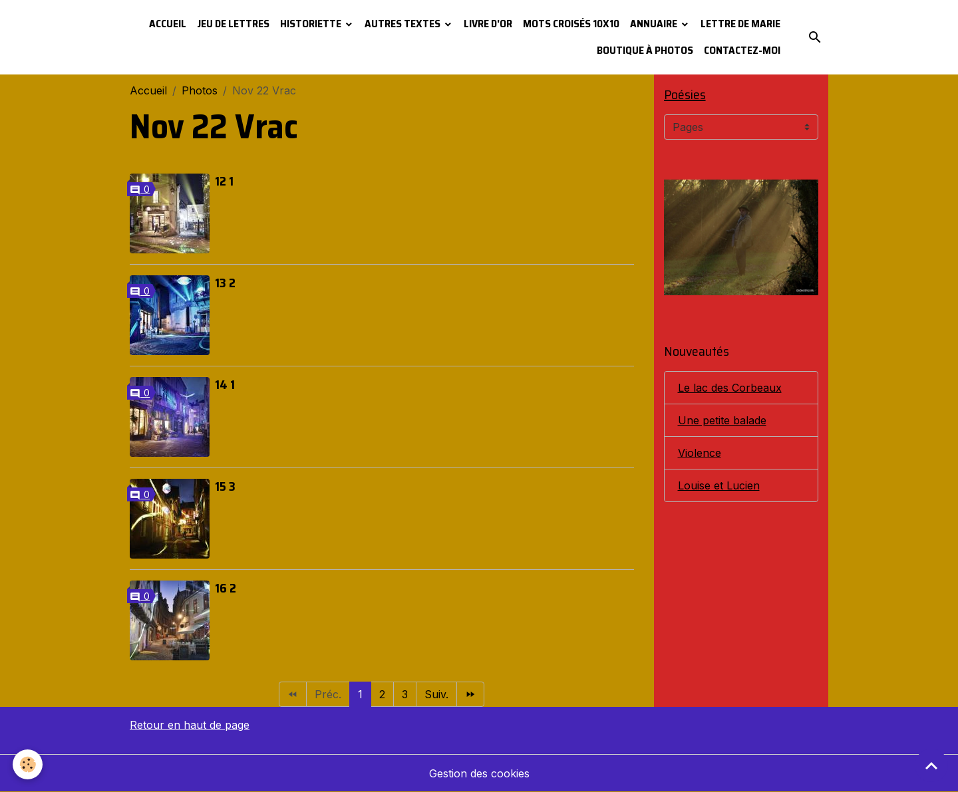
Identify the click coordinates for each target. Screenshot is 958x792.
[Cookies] (28, 764)
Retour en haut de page (189, 724)
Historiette (311, 23)
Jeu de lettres (233, 23)
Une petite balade (722, 420)
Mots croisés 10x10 (571, 23)
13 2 (225, 283)
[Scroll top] (931, 765)
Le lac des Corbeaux (730, 387)
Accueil (167, 23)
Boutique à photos (645, 50)
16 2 (225, 588)
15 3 (225, 486)
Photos (200, 90)
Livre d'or (488, 23)
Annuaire (654, 23)
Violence (699, 453)
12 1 (224, 181)
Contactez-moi (742, 50)
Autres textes (403, 23)
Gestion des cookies (479, 773)
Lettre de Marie (740, 23)
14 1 (225, 384)
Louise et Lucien (719, 485)
